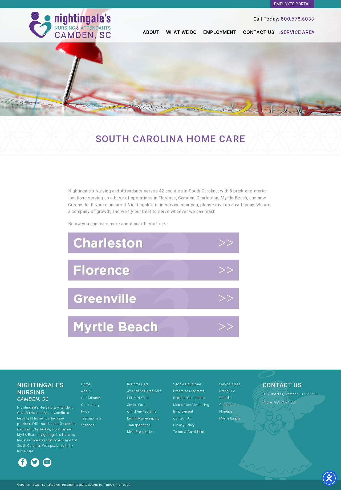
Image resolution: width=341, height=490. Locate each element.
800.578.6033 (297, 19)
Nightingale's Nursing (71, 25)
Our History (90, 405)
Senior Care (136, 405)
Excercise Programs (189, 391)
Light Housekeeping (143, 418)
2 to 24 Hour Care (187, 384)
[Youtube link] (47, 461)
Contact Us (258, 32)
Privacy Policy (184, 425)
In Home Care (138, 384)
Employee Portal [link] (292, 4)
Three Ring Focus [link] (117, 485)
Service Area (298, 32)
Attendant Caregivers (144, 391)
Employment (220, 32)
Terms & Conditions (189, 432)
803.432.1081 (285, 402)
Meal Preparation (140, 432)
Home (85, 384)
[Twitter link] (35, 461)
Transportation (139, 425)
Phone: (268, 402)
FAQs (85, 411)
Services (87, 425)
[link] (246, 19)
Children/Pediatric (142, 411)
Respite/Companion (189, 398)
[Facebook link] (23, 461)
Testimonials (91, 418)
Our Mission (91, 398)
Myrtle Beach (229, 418)
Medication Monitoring (191, 405)
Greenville (227, 391)
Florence (226, 411)
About (151, 32)
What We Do (181, 32)
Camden (226, 398)
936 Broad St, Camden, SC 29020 (289, 394)
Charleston (228, 405)
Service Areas (230, 384)
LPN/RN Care (137, 398)
